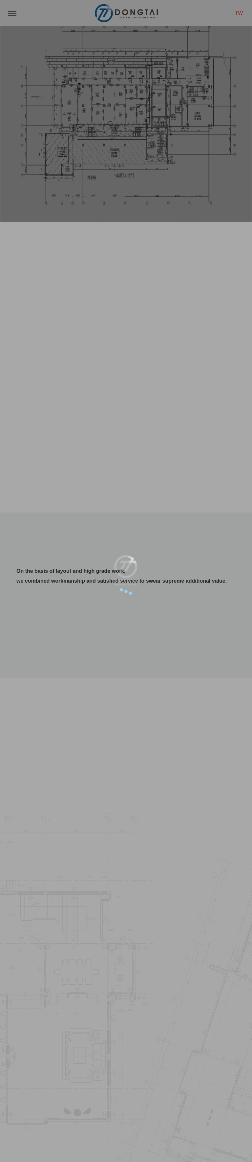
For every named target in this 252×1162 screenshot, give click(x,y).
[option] (126, 111)
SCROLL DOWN (126, 403)
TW (239, 13)
